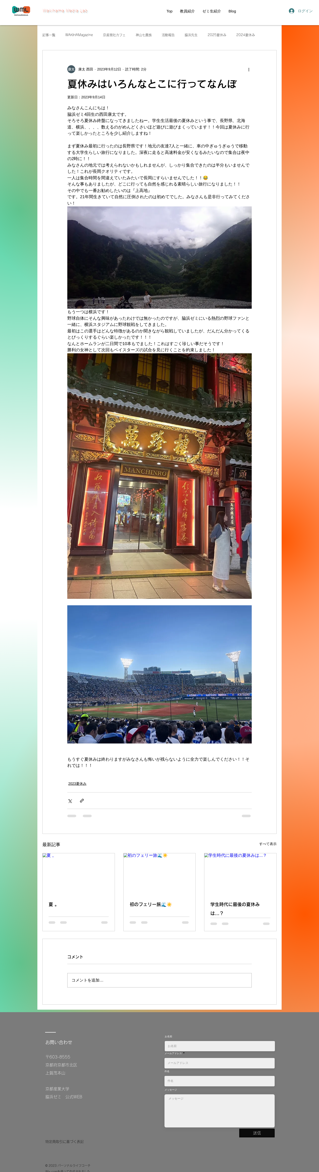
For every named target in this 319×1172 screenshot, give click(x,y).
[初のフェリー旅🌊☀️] (160, 873)
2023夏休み (77, 784)
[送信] (257, 1133)
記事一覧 (48, 35)
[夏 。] (79, 873)
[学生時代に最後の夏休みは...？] (240, 873)
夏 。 (54, 904)
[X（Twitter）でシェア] (69, 800)
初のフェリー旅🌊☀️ (151, 904)
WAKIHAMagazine (79, 35)
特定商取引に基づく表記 (64, 1141)
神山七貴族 (144, 35)
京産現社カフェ (114, 35)
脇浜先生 (191, 35)
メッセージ (170, 1089)
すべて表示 (268, 844)
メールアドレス (173, 1053)
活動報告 (168, 35)
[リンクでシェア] (82, 800)
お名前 (168, 1036)
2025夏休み (217, 35)
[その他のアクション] (249, 69)
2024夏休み (245, 35)
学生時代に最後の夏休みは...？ (235, 909)
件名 (166, 1071)
